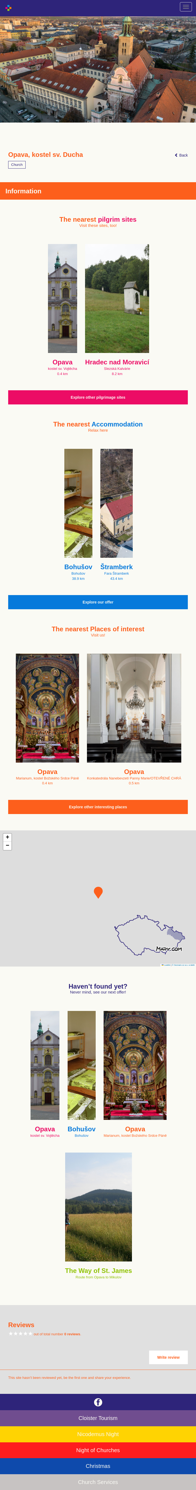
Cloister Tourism (98, 1418)
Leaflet (166, 965)
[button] (98, 893)
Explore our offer (98, 602)
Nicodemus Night (98, 1434)
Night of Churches (98, 1450)
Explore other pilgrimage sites (98, 397)
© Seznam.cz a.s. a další (183, 965)
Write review (168, 1357)
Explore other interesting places (98, 807)
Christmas (98, 1466)
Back (181, 155)
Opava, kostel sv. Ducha (45, 154)
